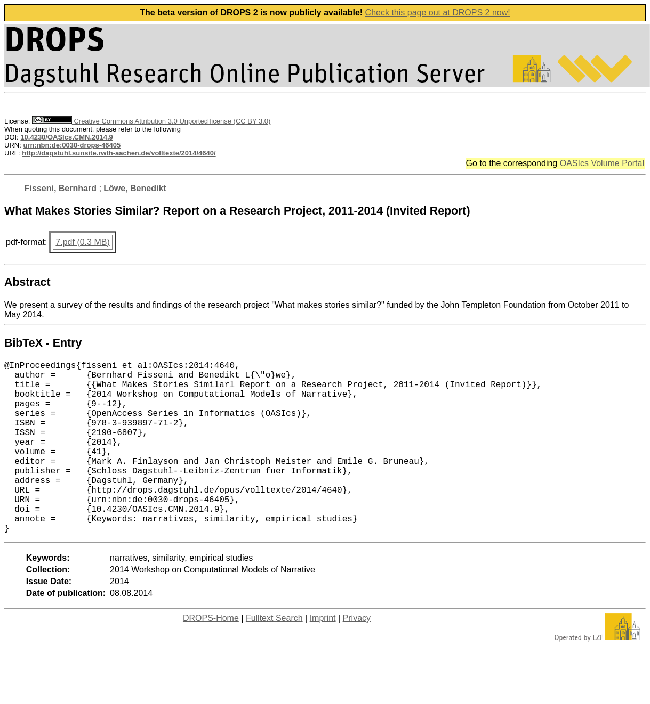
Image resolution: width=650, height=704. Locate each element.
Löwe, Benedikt (134, 188)
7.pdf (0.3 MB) (82, 242)
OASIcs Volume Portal (602, 163)
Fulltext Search (274, 656)
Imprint (323, 656)
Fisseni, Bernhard (61, 188)
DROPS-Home (211, 656)
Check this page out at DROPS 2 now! (437, 12)
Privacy (357, 656)
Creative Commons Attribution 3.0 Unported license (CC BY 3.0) (151, 121)
